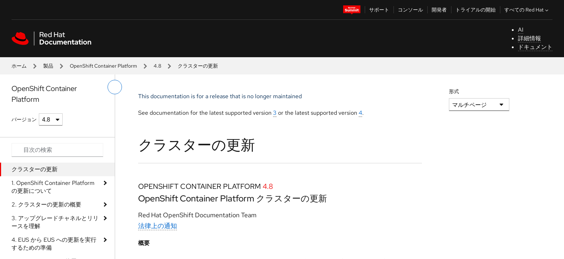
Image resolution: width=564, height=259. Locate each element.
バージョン (24, 119)
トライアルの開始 (475, 9)
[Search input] (57, 150)
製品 (48, 66)
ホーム (19, 66)
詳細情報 (529, 38)
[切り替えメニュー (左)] (115, 87)
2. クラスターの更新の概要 (46, 204)
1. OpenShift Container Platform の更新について (53, 187)
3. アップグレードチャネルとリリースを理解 (55, 222)
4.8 (157, 66)
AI (520, 29)
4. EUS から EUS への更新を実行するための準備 (54, 243)
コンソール (410, 9)
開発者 (439, 9)
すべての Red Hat (527, 9)
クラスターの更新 (35, 169)
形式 (454, 91)
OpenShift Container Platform (103, 66)
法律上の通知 (157, 226)
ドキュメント (535, 47)
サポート (379, 9)
